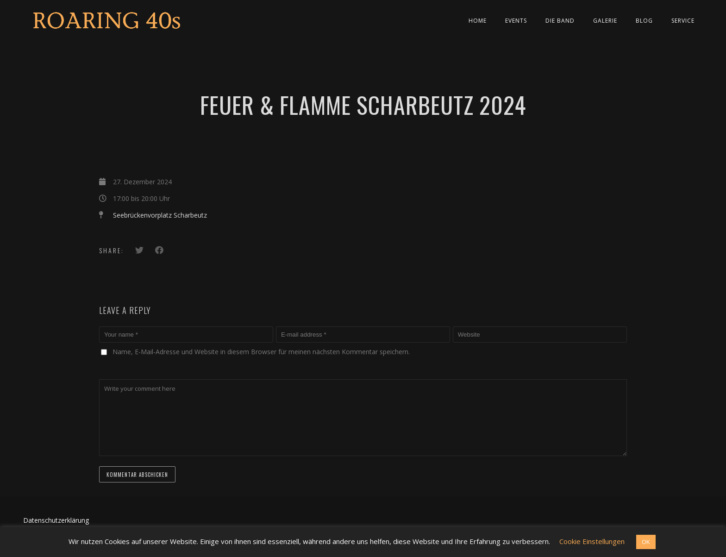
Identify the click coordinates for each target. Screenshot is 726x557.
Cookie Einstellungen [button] (592, 541)
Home (478, 21)
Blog (644, 21)
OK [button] (646, 542)
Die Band (560, 21)
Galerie (605, 21)
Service (683, 21)
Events (516, 21)
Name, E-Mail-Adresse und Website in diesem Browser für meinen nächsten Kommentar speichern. (261, 351)
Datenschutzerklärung (56, 520)
